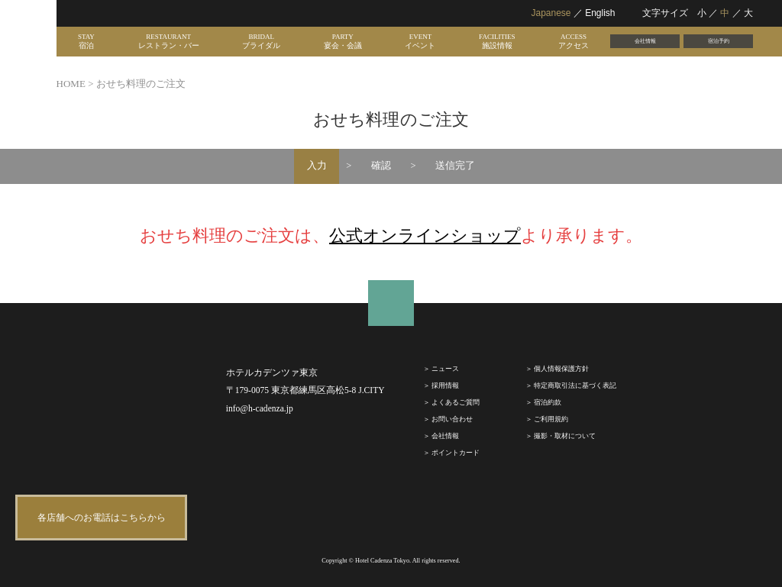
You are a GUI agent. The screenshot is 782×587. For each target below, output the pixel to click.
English (600, 13)
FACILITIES (497, 42)
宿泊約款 (547, 402)
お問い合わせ (452, 419)
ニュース (445, 369)
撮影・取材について (565, 436)
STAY (86, 42)
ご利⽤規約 (551, 419)
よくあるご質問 (455, 402)
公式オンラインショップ (425, 235)
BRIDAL (261, 42)
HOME (71, 83)
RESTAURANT (168, 42)
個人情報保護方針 (561, 369)
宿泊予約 (718, 40)
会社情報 (645, 40)
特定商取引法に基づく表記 (575, 385)
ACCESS (573, 42)
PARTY (343, 42)
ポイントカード (455, 452)
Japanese (550, 13)
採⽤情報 (445, 385)
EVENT (420, 42)
